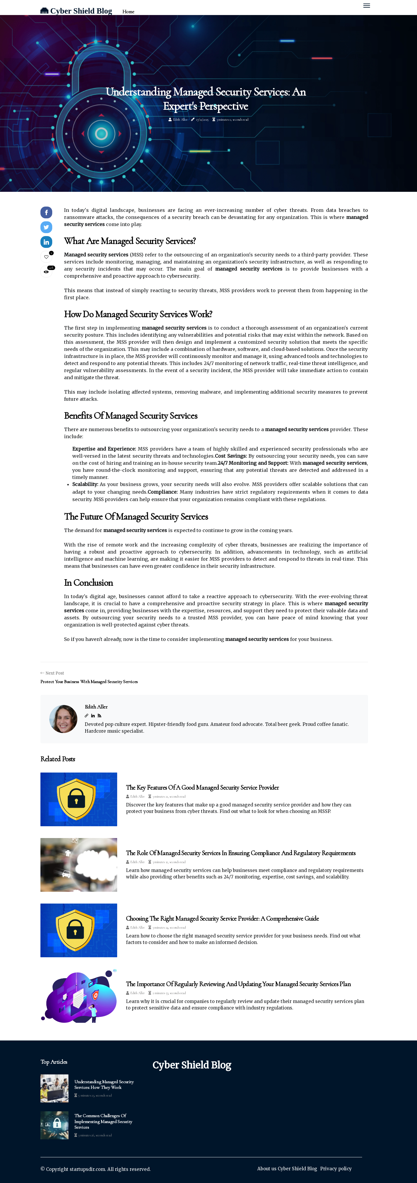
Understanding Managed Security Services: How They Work (104, 1084)
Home (128, 12)
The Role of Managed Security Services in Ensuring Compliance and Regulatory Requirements (241, 853)
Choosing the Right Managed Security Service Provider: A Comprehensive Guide (222, 918)
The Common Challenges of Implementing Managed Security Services (103, 1121)
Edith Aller (180, 119)
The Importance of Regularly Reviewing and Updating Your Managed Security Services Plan (238, 984)
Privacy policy (336, 1168)
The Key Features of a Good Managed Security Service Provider (202, 787)
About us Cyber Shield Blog (287, 1168)
